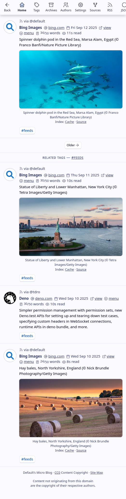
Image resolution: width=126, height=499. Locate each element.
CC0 (57, 472)
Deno (24, 298)
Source (81, 122)
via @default (32, 21)
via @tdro (29, 291)
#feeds (27, 130)
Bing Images (30, 27)
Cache (69, 122)
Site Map (96, 472)
